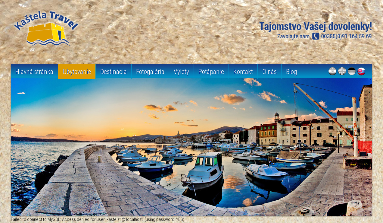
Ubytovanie (77, 71)
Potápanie (211, 71)
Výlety (181, 71)
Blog (291, 71)
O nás (269, 71)
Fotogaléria (150, 71)
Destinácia (113, 71)
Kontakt (243, 71)
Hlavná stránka (34, 71)
